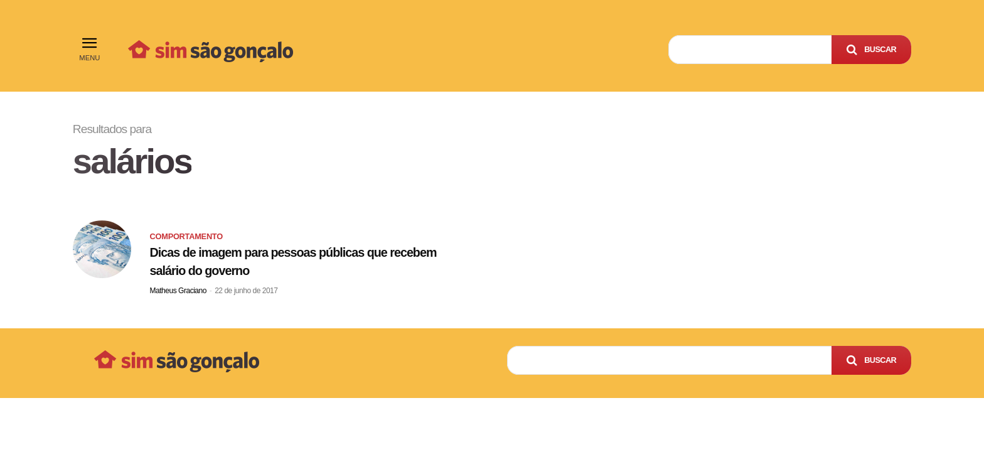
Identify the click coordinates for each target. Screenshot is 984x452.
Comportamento (186, 236)
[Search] (871, 49)
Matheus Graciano (178, 290)
